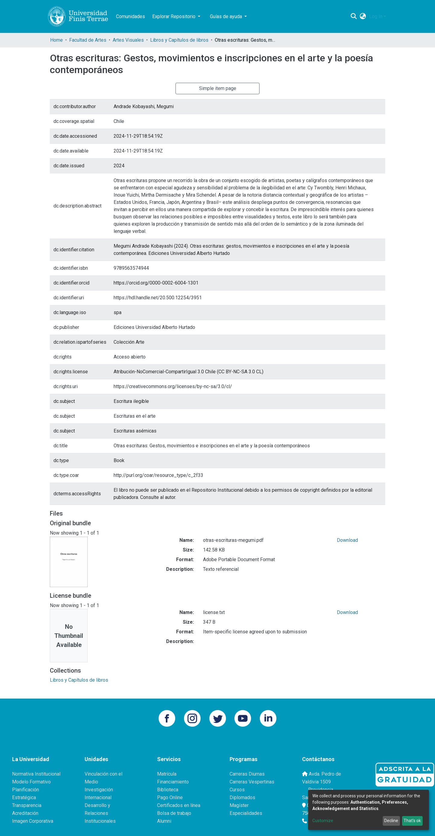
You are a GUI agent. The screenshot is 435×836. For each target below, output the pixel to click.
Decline (391, 820)
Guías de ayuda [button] (226, 16)
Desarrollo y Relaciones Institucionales (100, 813)
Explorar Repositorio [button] (174, 16)
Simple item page (217, 88)
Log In (375, 16)
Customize (322, 820)
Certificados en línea (178, 805)
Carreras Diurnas (247, 774)
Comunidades (130, 16)
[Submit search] (354, 17)
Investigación (99, 790)
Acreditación (25, 813)
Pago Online (170, 797)
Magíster (239, 805)
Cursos (237, 790)
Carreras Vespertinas (252, 782)
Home (56, 40)
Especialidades (246, 813)
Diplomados (242, 797)
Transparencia (26, 805)
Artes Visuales (128, 40)
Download (347, 540)
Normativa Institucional (36, 774)
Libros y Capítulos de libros (179, 40)
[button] (363, 16)
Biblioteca (167, 790)
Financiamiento (173, 782)
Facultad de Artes (87, 40)
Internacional (98, 797)
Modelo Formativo (31, 782)
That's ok (412, 820)
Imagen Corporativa (32, 821)
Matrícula (166, 774)
